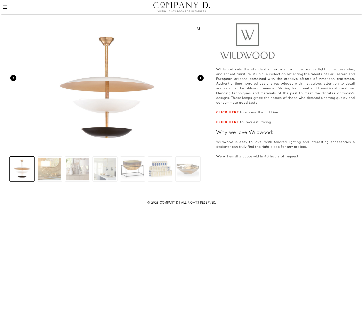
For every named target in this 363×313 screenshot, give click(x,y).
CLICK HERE (227, 112)
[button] (198, 28)
